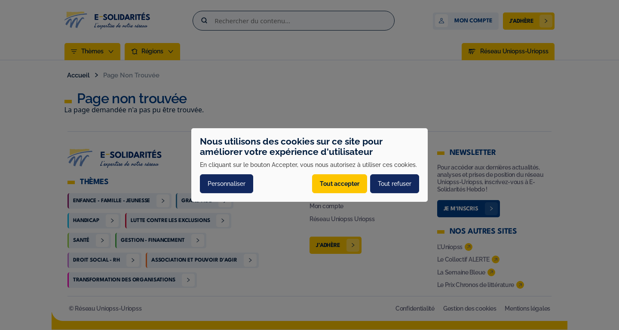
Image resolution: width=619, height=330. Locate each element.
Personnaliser (226, 183)
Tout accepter (339, 183)
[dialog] (309, 165)
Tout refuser (394, 183)
